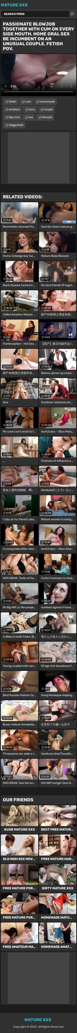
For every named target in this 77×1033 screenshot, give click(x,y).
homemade (47, 101)
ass (31, 117)
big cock (14, 117)
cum (28, 101)
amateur (14, 109)
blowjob (47, 117)
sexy (32, 109)
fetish (12, 101)
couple (48, 109)
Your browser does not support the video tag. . (38, 75)
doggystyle (16, 125)
